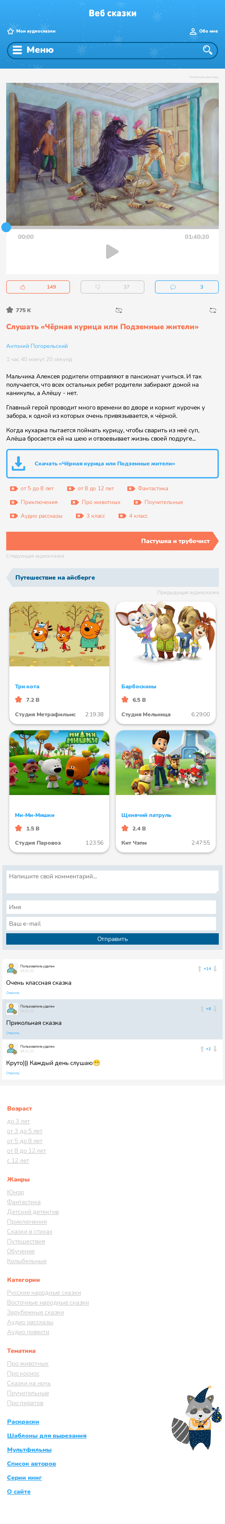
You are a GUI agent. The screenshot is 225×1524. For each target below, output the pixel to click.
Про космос (23, 1373)
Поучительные (28, 1393)
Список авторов (31, 1464)
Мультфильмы (29, 1450)
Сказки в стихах (29, 1231)
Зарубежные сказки (35, 1312)
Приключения (27, 1221)
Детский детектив (33, 1212)
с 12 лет (18, 1160)
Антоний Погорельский (37, 346)
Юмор (15, 1192)
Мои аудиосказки (35, 31)
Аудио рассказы (30, 1322)
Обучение (21, 1251)
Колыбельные (26, 1261)
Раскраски (23, 1422)
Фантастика (24, 1202)
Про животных (28, 1363)
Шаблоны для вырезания (47, 1436)
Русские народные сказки (44, 1292)
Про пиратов (25, 1403)
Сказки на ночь (29, 1383)
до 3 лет (18, 1121)
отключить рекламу (204, 77)
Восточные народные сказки (48, 1302)
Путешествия (26, 1241)
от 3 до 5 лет (25, 1131)
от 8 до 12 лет (26, 1151)
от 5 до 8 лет (25, 1141)
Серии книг (24, 1478)
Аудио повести (28, 1332)
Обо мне (208, 31)
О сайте (18, 1491)
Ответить (12, 993)
